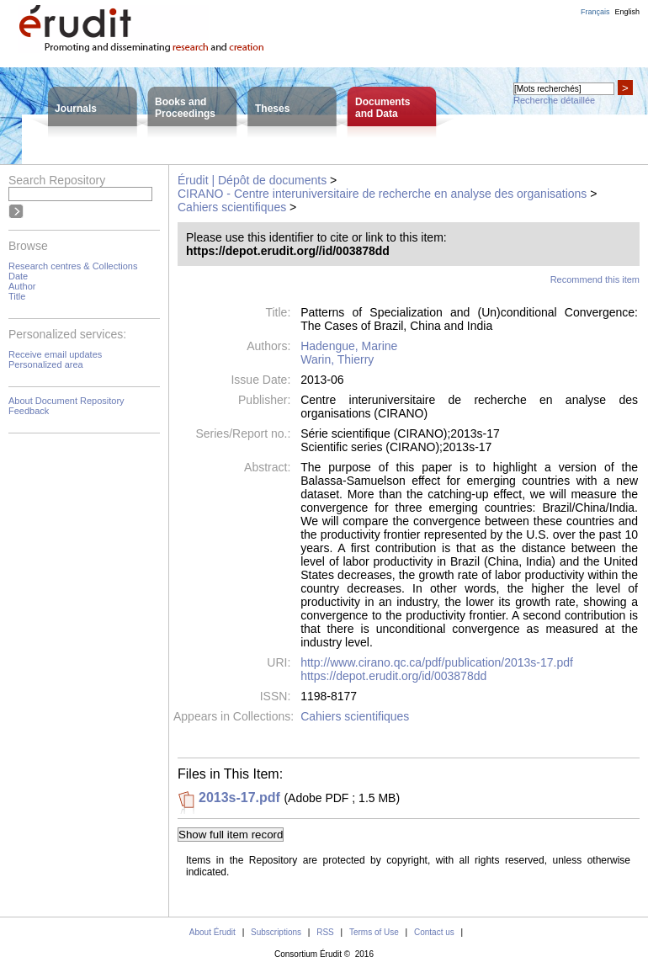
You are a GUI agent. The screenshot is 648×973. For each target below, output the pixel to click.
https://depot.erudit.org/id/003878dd (393, 676)
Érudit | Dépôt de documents (252, 180)
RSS (325, 932)
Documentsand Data (382, 108)
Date (18, 276)
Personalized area (45, 364)
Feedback (28, 411)
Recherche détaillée (554, 100)
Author (21, 286)
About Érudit (212, 932)
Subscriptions (276, 932)
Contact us (434, 932)
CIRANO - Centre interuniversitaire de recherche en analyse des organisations (382, 193)
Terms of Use (374, 932)
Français (595, 12)
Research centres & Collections (72, 266)
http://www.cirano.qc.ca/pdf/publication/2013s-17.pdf (436, 662)
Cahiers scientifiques (232, 207)
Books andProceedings (185, 108)
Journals (76, 108)
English (627, 12)
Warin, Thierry (337, 359)
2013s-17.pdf (239, 797)
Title (16, 296)
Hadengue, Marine (348, 346)
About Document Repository (66, 401)
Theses (272, 108)
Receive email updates (55, 354)
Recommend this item (595, 279)
